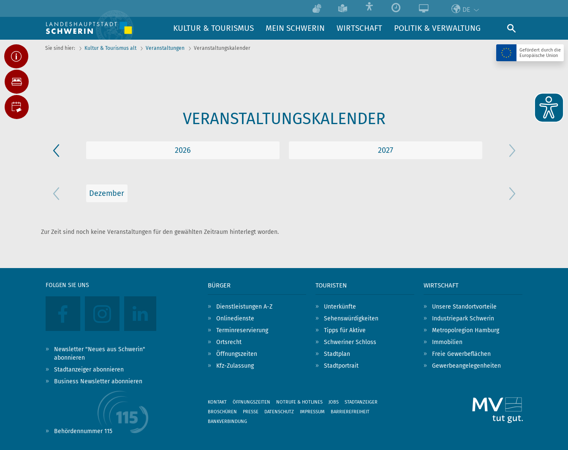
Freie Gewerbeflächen (461, 354)
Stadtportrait (341, 365)
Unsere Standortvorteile (464, 306)
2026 (386, 150)
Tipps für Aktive (345, 330)
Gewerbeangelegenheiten (466, 365)
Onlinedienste (235, 318)
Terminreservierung (242, 330)
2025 (182, 150)
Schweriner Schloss (350, 342)
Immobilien (447, 342)
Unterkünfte (340, 306)
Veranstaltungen (165, 48)
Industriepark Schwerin (463, 318)
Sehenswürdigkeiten (351, 318)
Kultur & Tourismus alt (110, 48)
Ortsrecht (229, 342)
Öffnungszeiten (236, 354)
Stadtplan (337, 354)
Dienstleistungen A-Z (244, 306)
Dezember (106, 193)
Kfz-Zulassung (235, 365)
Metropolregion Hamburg (465, 330)
